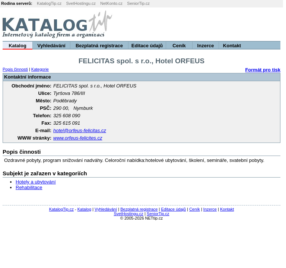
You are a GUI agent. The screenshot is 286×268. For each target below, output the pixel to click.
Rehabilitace (29, 187)
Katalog (17, 45)
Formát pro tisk (262, 70)
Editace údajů (147, 45)
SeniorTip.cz (138, 3)
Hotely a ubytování (36, 182)
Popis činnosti (15, 69)
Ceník (178, 45)
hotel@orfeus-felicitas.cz (79, 130)
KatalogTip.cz (49, 3)
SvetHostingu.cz (80, 3)
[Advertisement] (193, 24)
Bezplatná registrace (99, 45)
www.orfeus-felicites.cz (77, 138)
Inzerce (205, 45)
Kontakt (232, 45)
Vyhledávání (51, 45)
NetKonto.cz (111, 3)
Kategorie (40, 69)
